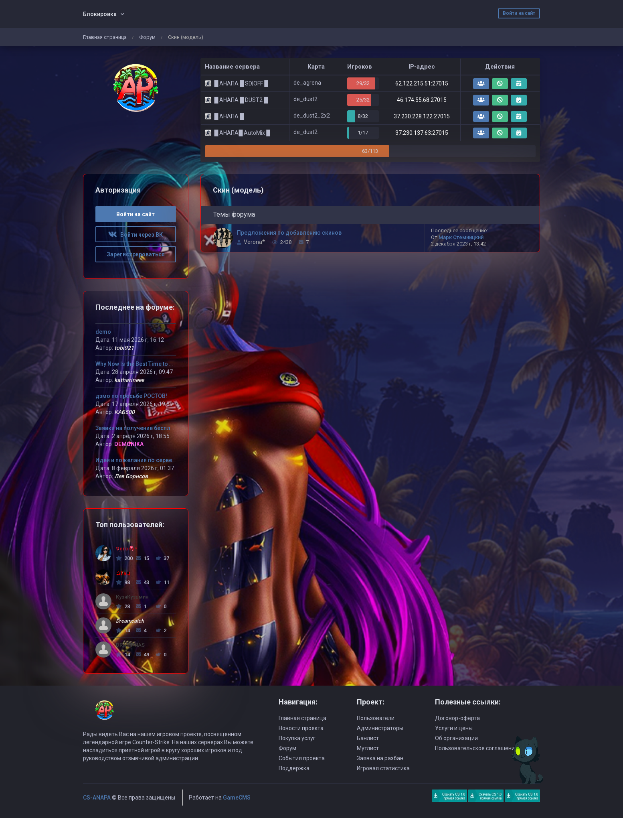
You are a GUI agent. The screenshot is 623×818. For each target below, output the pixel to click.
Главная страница (105, 37)
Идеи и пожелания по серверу (136, 460)
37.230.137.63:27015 (421, 133)
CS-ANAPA (97, 797)
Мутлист (368, 748)
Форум (147, 37)
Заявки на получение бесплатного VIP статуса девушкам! (174, 428)
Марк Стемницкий (461, 237)
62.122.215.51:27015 (421, 83)
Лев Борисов (131, 476)
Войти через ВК (135, 234)
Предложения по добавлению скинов (289, 232)
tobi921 (124, 348)
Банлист (368, 738)
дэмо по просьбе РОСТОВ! (131, 396)
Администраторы (380, 728)
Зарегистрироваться (136, 254)
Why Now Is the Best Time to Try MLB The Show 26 (159, 364)
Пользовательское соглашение (476, 748)
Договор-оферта (457, 718)
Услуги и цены (454, 728)
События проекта (302, 758)
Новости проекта (301, 728)
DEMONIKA (129, 444)
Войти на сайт (519, 13)
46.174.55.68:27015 (422, 100)
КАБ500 (124, 412)
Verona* (254, 242)
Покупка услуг (297, 738)
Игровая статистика (383, 768)
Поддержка (294, 768)
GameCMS (237, 797)
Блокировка (100, 14)
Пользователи (375, 718)
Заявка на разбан (380, 758)
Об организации (456, 738)
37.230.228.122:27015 (422, 116)
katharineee (129, 380)
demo (103, 332)
